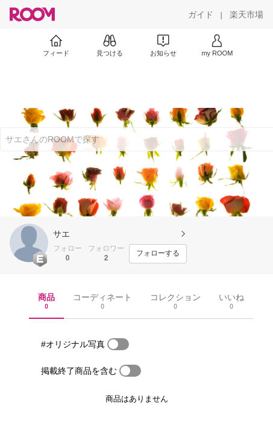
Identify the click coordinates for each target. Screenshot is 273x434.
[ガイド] (200, 14)
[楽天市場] (246, 14)
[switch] (118, 344)
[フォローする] (158, 253)
